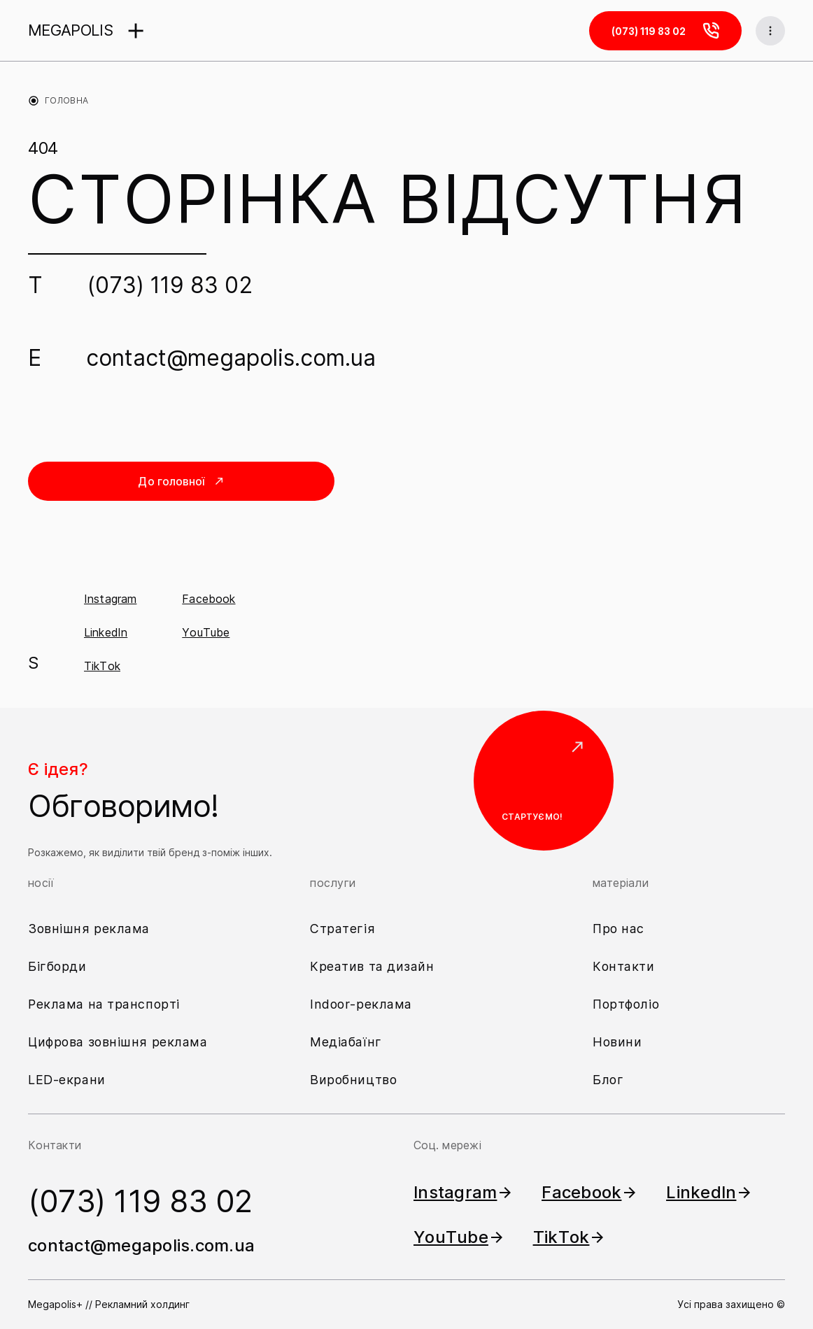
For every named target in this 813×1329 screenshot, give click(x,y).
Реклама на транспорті (104, 1004)
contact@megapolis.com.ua (231, 357)
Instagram (110, 599)
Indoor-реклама (361, 1004)
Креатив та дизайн (372, 966)
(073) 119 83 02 (170, 285)
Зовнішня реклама (89, 928)
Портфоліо (626, 1004)
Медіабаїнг (346, 1042)
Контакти (624, 966)
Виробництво (353, 1079)
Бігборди (57, 966)
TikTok (102, 666)
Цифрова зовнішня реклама (118, 1042)
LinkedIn (105, 632)
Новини (617, 1042)
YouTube (205, 632)
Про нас (618, 928)
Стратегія (342, 928)
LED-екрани (67, 1079)
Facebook (208, 599)
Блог (608, 1079)
